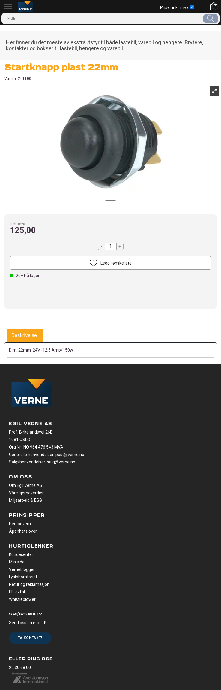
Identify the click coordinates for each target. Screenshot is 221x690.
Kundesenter (21, 554)
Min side (17, 562)
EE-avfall (17, 591)
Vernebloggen (22, 569)
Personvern (20, 523)
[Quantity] (110, 246)
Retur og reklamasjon (29, 584)
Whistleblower (22, 599)
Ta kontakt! (30, 638)
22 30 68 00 (20, 667)
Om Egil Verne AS (25, 485)
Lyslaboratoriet (23, 577)
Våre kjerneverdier (26, 492)
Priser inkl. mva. (177, 7)
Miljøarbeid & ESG (25, 500)
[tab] (24, 335)
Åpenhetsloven (23, 531)
